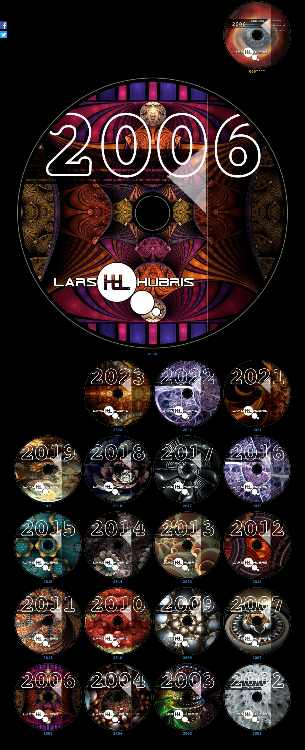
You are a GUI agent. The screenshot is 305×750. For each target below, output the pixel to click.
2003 (187, 734)
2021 (257, 430)
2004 (117, 734)
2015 (47, 582)
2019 (47, 506)
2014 (117, 582)
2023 (117, 430)
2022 (187, 430)
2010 (117, 658)
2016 (257, 506)
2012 (257, 582)
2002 (257, 734)
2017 (187, 506)
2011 (47, 658)
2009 (187, 658)
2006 (152, 354)
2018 (117, 506)
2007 (257, 658)
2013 (187, 582)
